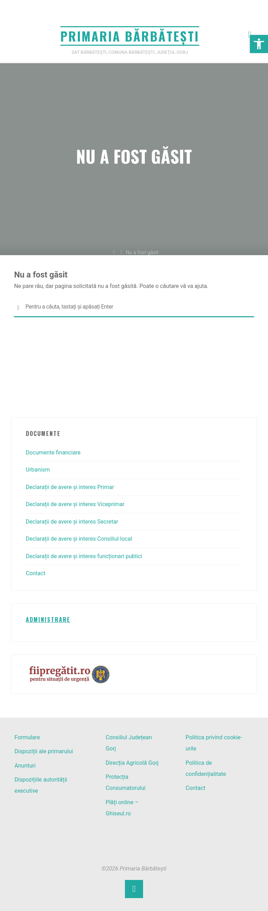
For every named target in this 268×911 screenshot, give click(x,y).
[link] (259, 44)
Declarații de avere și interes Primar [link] (70, 487)
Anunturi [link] (25, 765)
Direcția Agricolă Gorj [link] (132, 763)
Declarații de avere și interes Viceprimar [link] (75, 504)
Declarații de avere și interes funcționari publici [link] (84, 556)
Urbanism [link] (38, 469)
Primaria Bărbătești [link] (129, 36)
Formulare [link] (27, 737)
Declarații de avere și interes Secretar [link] (72, 521)
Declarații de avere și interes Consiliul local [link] (79, 538)
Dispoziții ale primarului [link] (43, 751)
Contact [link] (35, 573)
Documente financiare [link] (53, 452)
